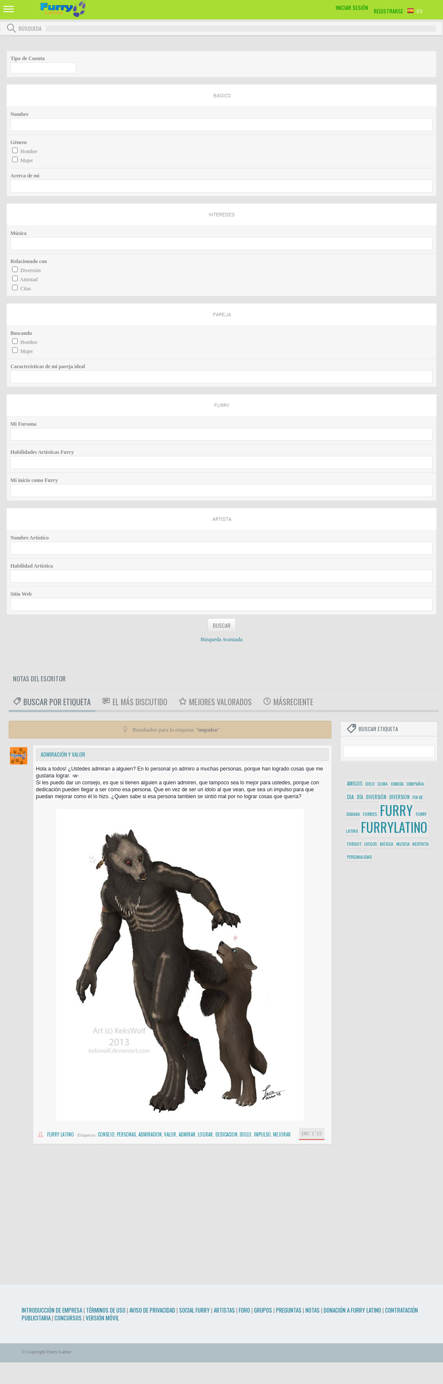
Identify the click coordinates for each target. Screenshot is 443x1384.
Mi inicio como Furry (34, 480)
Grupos (263, 1310)
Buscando (21, 333)
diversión (376, 796)
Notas (312, 1310)
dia (350, 796)
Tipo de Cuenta (27, 58)
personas (126, 1134)
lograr (205, 1134)
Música (18, 233)
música (386, 844)
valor (170, 1134)
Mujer (26, 160)
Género (18, 142)
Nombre (19, 114)
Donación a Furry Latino (352, 1310)
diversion (399, 796)
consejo (106, 1134)
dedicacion (226, 1134)
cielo (369, 783)
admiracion (150, 1134)
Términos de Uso (105, 1310)
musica (403, 844)
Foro (244, 1310)
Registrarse (388, 11)
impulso (262, 1134)
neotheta (420, 844)
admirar (187, 1134)
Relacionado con (28, 261)
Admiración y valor (63, 754)
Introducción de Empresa (52, 1310)
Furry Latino (60, 1134)
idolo (245, 1134)
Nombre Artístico (29, 538)
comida (397, 783)
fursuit (354, 844)
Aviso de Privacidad (152, 1310)
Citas (25, 289)
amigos (354, 783)
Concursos (68, 1317)
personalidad (359, 857)
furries (370, 814)
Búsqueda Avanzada (222, 639)
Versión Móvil (102, 1317)
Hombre (28, 151)
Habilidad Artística (31, 566)
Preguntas (289, 1310)
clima (382, 783)
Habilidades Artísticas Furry (42, 452)
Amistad (29, 279)
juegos (370, 844)
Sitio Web (21, 594)
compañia (415, 783)
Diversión (30, 270)
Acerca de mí (24, 176)
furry (396, 810)
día (360, 796)
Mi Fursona (23, 424)
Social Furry (194, 1310)
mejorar (282, 1134)
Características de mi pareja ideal (47, 366)
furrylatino (394, 827)
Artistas (224, 1310)
